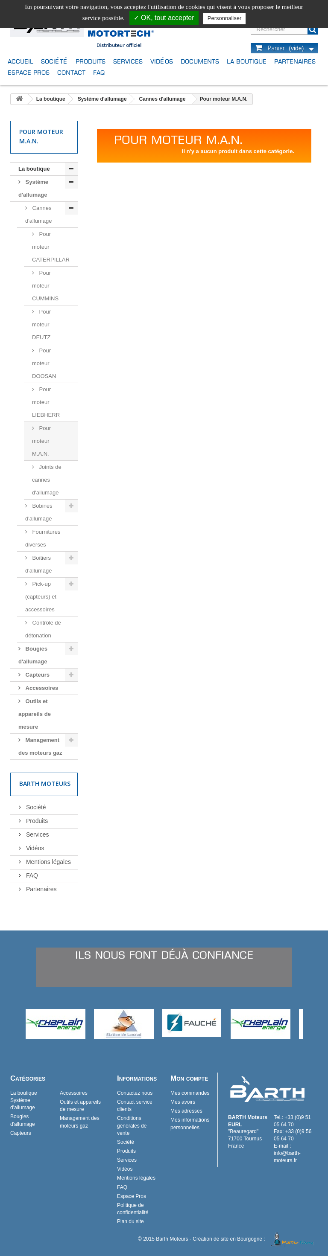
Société (54, 61)
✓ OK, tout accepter (164, 17)
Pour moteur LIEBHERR (46, 402)
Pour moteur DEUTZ (41, 324)
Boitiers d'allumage (38, 564)
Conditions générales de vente (131, 1125)
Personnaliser (225, 18)
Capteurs (37, 675)
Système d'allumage (102, 99)
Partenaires (295, 61)
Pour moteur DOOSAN (44, 363)
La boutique (246, 61)
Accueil (20, 61)
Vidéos (161, 61)
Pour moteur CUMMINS (45, 286)
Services (128, 61)
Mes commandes (189, 1093)
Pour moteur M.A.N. (41, 441)
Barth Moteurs (44, 783)
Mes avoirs (182, 1102)
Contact (71, 72)
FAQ (99, 72)
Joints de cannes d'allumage (47, 480)
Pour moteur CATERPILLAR (51, 247)
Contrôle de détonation (43, 629)
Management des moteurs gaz (40, 746)
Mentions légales (47, 861)
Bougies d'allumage (32, 655)
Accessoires (41, 688)
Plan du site (130, 1221)
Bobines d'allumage (39, 512)
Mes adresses (186, 1111)
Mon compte (189, 1078)
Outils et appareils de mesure (34, 714)
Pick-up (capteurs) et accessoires (40, 597)
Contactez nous (134, 1093)
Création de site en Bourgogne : (254, 1239)
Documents (200, 61)
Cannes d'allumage (162, 99)
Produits (90, 61)
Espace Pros (29, 72)
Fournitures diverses (42, 538)
